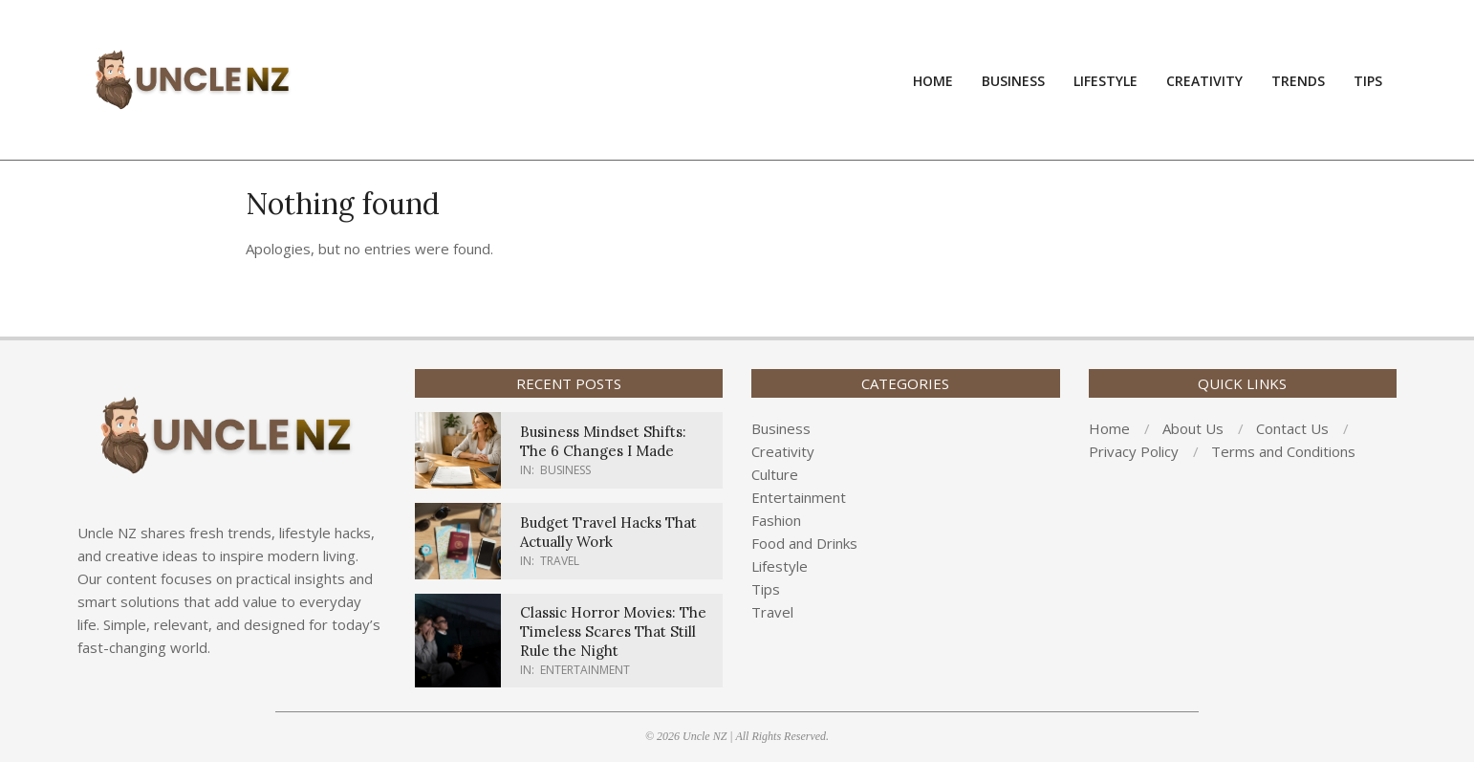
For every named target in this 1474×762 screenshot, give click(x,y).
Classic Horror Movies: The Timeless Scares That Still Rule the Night (613, 631)
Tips (765, 589)
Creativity (782, 451)
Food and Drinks (804, 543)
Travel (559, 561)
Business (565, 470)
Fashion (776, 520)
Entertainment (585, 670)
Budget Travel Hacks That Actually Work (608, 532)
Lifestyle (779, 566)
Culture (774, 474)
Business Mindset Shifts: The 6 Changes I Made (603, 441)
